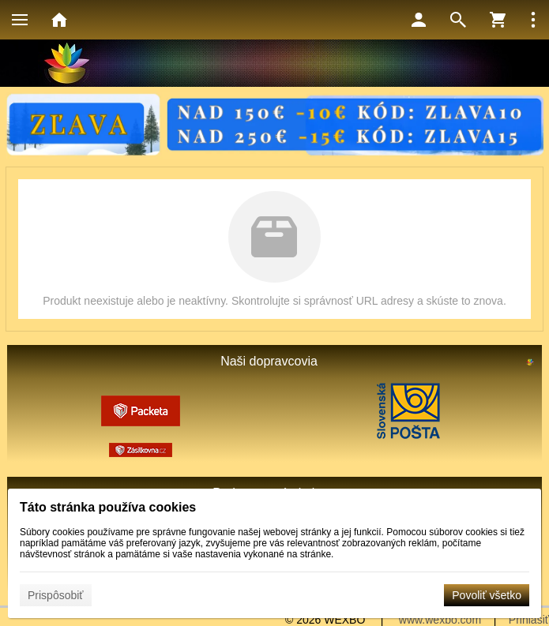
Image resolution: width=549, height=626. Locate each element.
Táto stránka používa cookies (108, 507)
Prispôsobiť (56, 595)
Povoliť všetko (486, 595)
